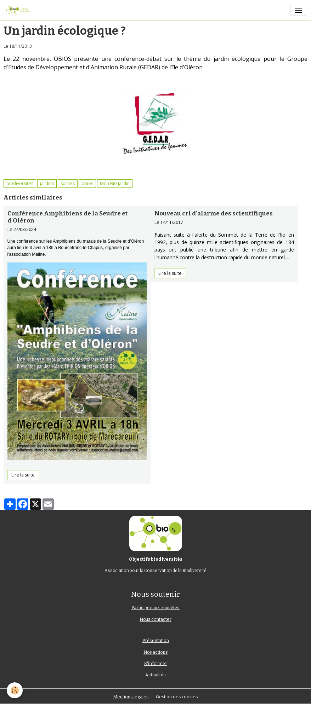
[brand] (19, 10)
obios (87, 183)
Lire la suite (23, 475)
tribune (218, 249)
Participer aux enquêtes (155, 607)
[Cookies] (15, 690)
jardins (47, 183)
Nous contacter (155, 619)
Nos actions (155, 652)
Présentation (155, 640)
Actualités (155, 674)
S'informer (155, 663)
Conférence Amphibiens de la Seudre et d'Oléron (67, 217)
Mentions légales (130, 697)
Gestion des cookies (177, 697)
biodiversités (19, 183)
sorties (68, 183)
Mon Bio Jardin (115, 183)
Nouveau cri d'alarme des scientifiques (213, 213)
